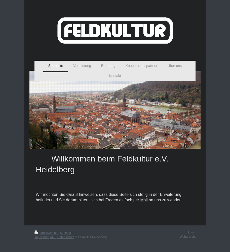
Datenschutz (65, 237)
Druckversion (46, 233)
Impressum (41, 237)
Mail (143, 200)
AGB (53, 237)
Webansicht (188, 236)
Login (192, 232)
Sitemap (65, 233)
